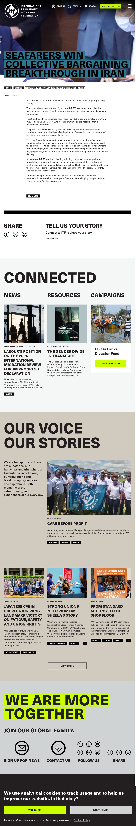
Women (65, 542)
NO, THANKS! (101, 811)
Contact (58, 749)
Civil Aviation (12, 652)
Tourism (53, 542)
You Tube (97, 744)
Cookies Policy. (82, 821)
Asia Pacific (28, 652)
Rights (107, 640)
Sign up (22, 749)
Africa (76, 542)
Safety (118, 640)
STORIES (18, 88)
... (85, 643)
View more (67, 665)
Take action (109, 6)
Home (8, 88)
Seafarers (33, 196)
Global (9, 394)
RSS (97, 752)
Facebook (89, 744)
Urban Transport (57, 643)
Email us (50, 238)
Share (13, 225)
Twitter (80, 744)
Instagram (89, 752)
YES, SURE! (34, 811)
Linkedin (80, 752)
